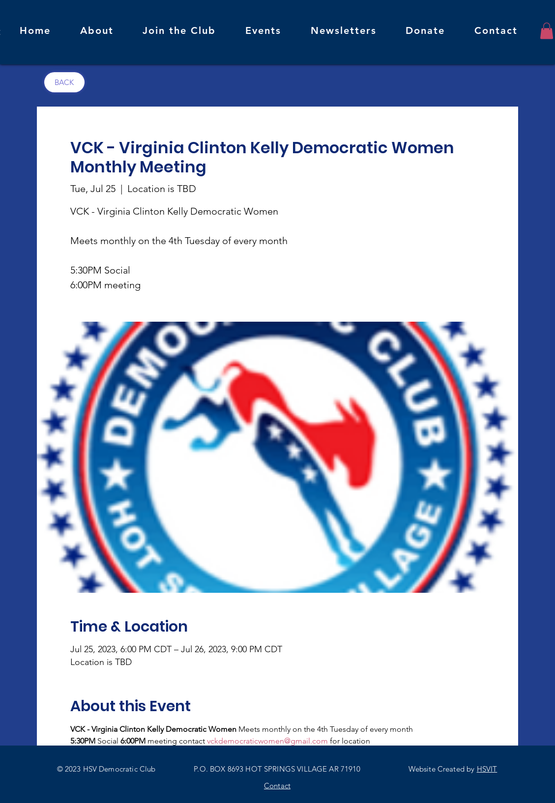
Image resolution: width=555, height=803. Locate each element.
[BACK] (64, 82)
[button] (547, 31)
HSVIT (487, 769)
